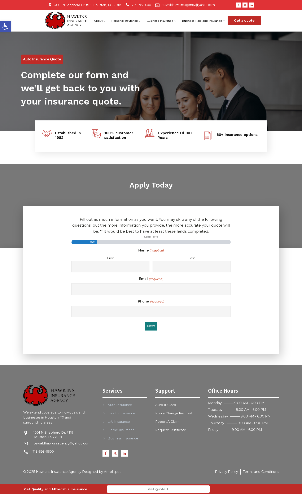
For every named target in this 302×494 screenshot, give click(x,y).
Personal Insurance (124, 20)
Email (151, 279)
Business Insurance (159, 20)
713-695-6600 (43, 451)
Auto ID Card (165, 405)
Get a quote (244, 21)
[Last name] (192, 266)
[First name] (110, 266)
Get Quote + (158, 489)
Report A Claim (167, 422)
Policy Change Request (173, 413)
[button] (5, 26)
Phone (151, 301)
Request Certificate (170, 430)
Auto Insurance (120, 405)
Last (191, 258)
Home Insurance (121, 430)
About (98, 20)
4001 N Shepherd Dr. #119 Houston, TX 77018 (52, 434)
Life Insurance (119, 422)
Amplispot (112, 472)
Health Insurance (121, 413)
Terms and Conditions (261, 472)
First (110, 258)
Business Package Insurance (202, 20)
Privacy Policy (226, 472)
